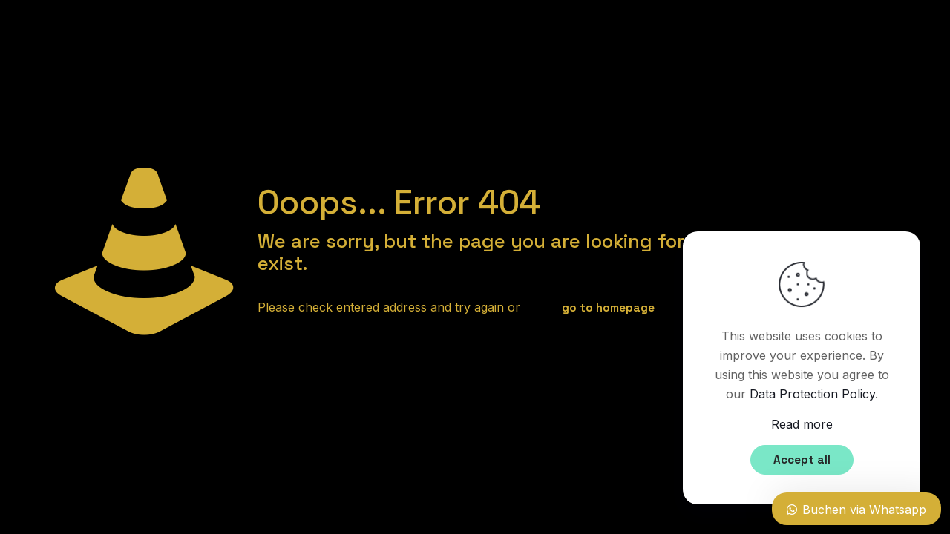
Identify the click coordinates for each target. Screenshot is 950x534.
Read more (802, 424)
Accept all (802, 459)
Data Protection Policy (812, 393)
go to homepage (608, 307)
